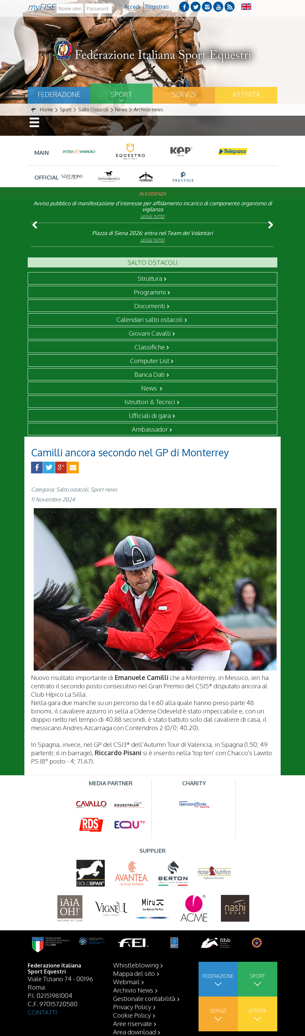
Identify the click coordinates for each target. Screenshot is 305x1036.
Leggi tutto (152, 216)
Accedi (132, 6)
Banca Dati (149, 374)
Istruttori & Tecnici (149, 401)
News (149, 388)
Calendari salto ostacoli (149, 319)
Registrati (157, 6)
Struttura (149, 278)
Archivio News (133, 990)
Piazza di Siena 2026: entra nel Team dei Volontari (152, 233)
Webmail (126, 981)
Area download (134, 1032)
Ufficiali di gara (150, 415)
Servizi (183, 94)
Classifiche (149, 347)
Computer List (149, 360)
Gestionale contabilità (144, 998)
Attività (246, 94)
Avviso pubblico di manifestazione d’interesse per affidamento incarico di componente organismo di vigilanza (152, 206)
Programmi (150, 292)
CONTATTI (42, 1012)
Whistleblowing (136, 965)
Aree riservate (132, 1023)
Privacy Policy (132, 1007)
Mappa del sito (134, 973)
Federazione (59, 94)
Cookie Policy (132, 1015)
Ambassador (150, 429)
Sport (121, 94)
